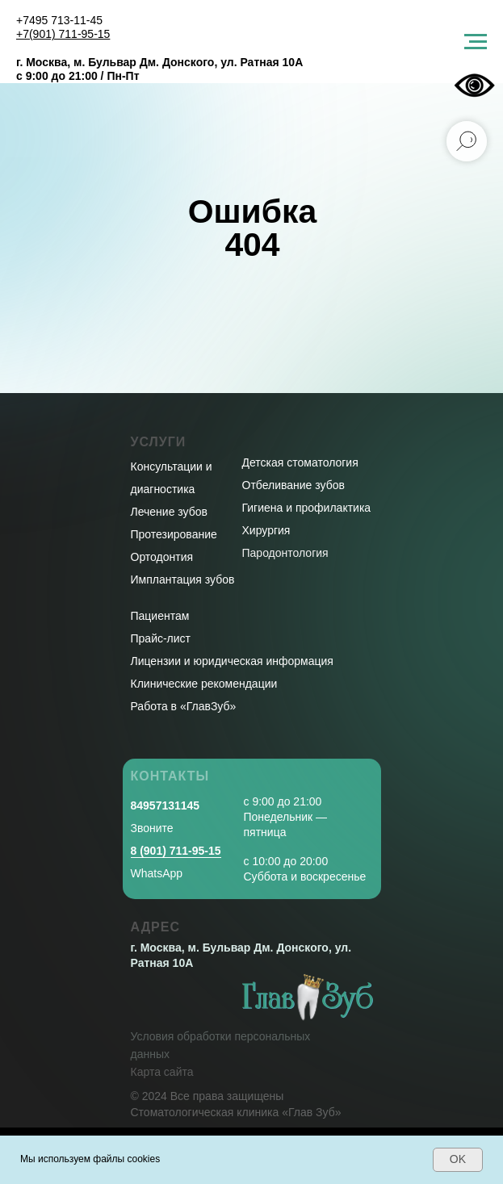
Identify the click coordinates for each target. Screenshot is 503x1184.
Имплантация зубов (183, 579)
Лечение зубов (169, 511)
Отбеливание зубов (293, 485)
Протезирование (174, 534)
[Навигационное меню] (475, 42)
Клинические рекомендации (204, 683)
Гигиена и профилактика (306, 507)
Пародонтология (285, 552)
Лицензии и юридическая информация (232, 661)
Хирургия (266, 530)
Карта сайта (162, 1071)
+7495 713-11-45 (59, 20)
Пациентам (160, 615)
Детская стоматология (300, 462)
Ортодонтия (162, 556)
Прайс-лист (161, 638)
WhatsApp (157, 873)
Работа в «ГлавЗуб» (184, 706)
